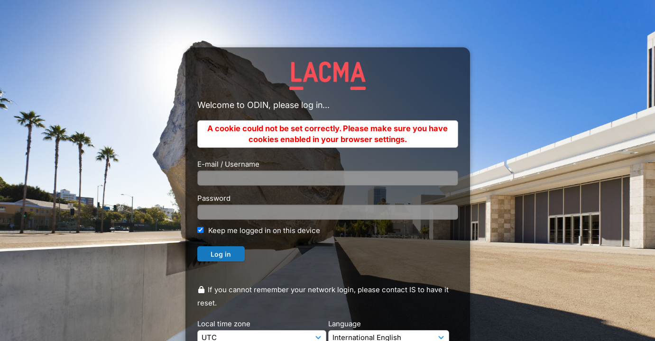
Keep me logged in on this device (264, 230)
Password (214, 198)
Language (344, 323)
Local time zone (223, 323)
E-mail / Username (228, 164)
